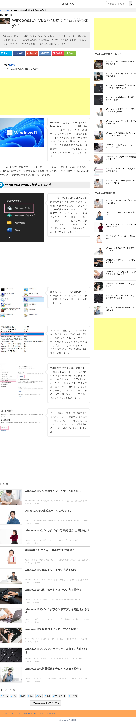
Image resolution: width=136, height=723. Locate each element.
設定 (22, 696)
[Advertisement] (45, 96)
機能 (47, 696)
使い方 (4, 696)
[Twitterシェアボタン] (6, 53)
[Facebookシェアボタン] (19, 53)
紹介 (39, 696)
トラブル (72, 696)
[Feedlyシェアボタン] (70, 53)
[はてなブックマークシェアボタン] (45, 53)
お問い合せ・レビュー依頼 (33, 713)
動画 (30, 696)
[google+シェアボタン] (32, 53)
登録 (14, 696)
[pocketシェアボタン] (58, 53)
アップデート (59, 696)
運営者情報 (51, 713)
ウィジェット (15, 713)
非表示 (12, 65)
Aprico (68, 4)
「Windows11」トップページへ (45, 703)
